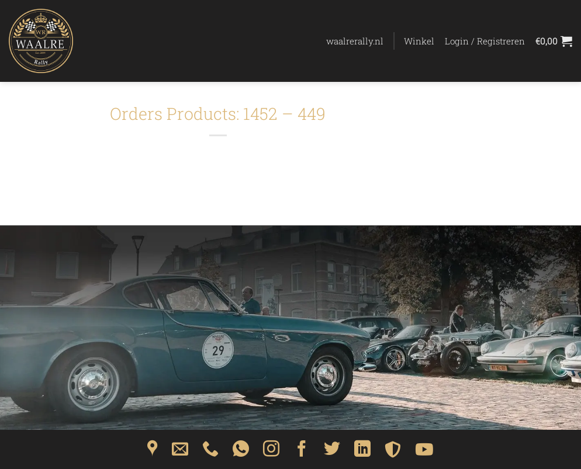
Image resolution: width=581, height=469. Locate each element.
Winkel (419, 41)
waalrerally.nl (354, 41)
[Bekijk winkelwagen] (553, 41)
